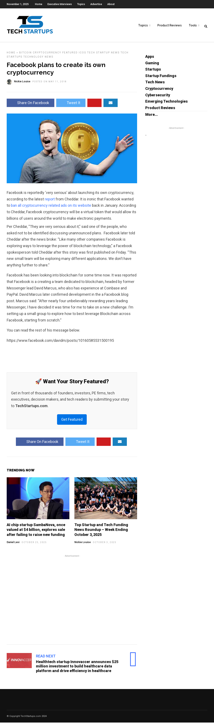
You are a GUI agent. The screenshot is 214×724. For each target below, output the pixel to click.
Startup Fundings (160, 77)
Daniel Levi (13, 543)
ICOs (82, 54)
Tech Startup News (103, 54)
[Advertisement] (72, 600)
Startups (153, 70)
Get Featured (72, 421)
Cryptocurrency (47, 54)
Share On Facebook (30, 104)
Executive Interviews (59, 4)
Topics (81, 4)
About (111, 4)
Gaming (152, 64)
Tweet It (70, 104)
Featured (70, 54)
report (50, 200)
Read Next (46, 657)
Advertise (96, 4)
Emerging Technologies (166, 103)
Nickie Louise (82, 543)
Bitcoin (25, 54)
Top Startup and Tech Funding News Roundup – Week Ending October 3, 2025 (101, 531)
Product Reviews (169, 25)
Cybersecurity (157, 96)
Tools (193, 25)
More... (151, 116)
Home (38, 4)
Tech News (155, 83)
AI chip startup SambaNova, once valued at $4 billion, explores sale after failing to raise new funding (36, 531)
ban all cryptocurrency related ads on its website (51, 207)
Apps (149, 58)
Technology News (38, 58)
